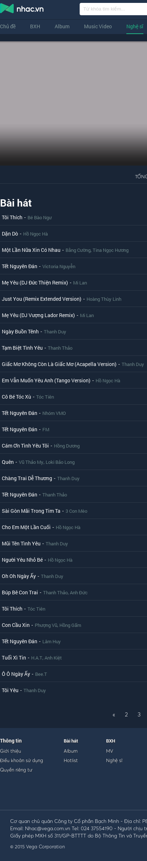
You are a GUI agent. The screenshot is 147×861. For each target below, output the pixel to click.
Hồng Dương (67, 445)
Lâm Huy (51, 641)
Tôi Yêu (10, 690)
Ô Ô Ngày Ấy (16, 673)
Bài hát (16, 202)
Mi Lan (80, 282)
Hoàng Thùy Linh (104, 299)
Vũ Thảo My (31, 462)
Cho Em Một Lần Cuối (26, 527)
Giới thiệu (10, 751)
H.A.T (36, 657)
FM (45, 429)
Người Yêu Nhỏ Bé (22, 559)
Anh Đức (79, 592)
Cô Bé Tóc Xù (16, 396)
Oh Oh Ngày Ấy (19, 576)
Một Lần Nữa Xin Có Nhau (31, 249)
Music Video (98, 26)
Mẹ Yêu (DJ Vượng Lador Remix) (38, 315)
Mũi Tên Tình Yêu (21, 543)
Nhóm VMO (54, 413)
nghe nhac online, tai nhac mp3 (22, 9)
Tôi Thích (12, 217)
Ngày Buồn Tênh (20, 331)
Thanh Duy (55, 331)
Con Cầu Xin (16, 624)
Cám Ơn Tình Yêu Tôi (25, 445)
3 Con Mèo (76, 511)
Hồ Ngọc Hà (35, 233)
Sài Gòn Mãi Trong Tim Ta (31, 510)
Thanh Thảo (60, 348)
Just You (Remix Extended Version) (41, 298)
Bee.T (41, 674)
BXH (35, 26)
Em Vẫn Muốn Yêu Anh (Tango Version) (46, 380)
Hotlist (71, 760)
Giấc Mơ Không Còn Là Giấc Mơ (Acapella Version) (59, 364)
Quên (8, 461)
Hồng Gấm (70, 625)
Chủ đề (8, 26)
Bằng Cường (78, 250)
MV (109, 751)
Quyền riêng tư (16, 770)
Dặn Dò (10, 233)
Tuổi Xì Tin (14, 657)
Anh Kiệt (53, 657)
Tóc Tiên (45, 397)
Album (62, 26)
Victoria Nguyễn (58, 266)
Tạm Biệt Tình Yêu (22, 347)
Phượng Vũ (46, 625)
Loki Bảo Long (60, 462)
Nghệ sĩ (134, 26)
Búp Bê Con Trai (20, 592)
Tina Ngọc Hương (111, 250)
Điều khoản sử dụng (21, 760)
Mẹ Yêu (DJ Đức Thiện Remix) (35, 282)
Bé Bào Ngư (40, 217)
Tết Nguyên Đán (19, 266)
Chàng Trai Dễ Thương (27, 478)
